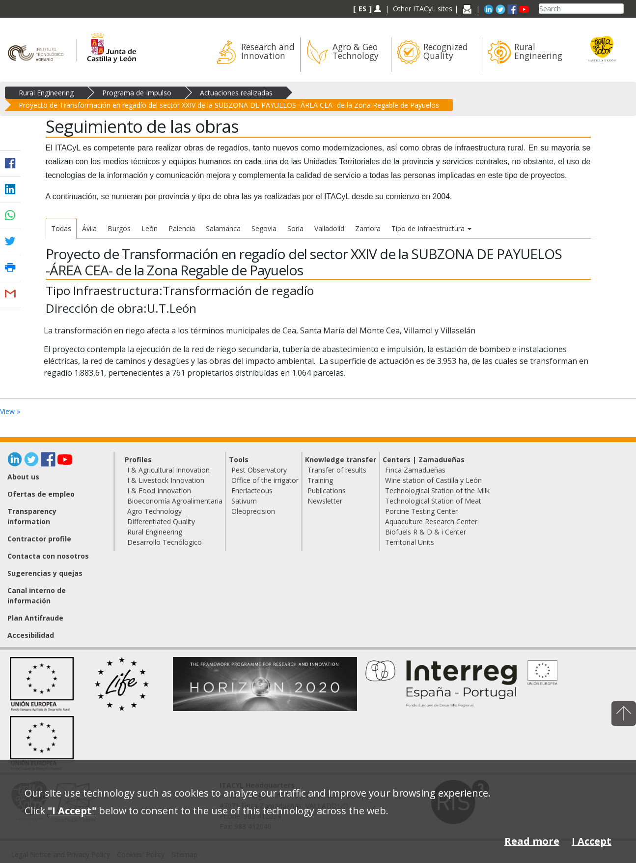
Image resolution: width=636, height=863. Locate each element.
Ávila (89, 228)
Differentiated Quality (161, 521)
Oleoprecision (253, 511)
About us (23, 476)
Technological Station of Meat (433, 501)
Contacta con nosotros (48, 556)
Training (320, 480)
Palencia (181, 228)
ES (362, 8)
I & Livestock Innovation (165, 480)
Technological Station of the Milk (437, 490)
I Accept (591, 841)
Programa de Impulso (136, 92)
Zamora (368, 228)
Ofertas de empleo (41, 494)
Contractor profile (39, 538)
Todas (61, 228)
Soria (295, 228)
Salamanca (223, 228)
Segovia (264, 228)
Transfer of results (336, 470)
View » (10, 411)
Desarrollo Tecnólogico (164, 542)
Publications (326, 490)
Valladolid (329, 228)
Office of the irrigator (265, 480)
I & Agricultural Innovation (168, 470)
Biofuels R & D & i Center (425, 531)
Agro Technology (154, 511)
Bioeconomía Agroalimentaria (174, 501)
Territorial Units (409, 542)
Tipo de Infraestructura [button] (431, 228)
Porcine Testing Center (421, 511)
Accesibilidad (30, 635)
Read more (531, 841)
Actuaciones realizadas (236, 92)
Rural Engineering (46, 92)
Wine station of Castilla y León (433, 480)
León (149, 228)
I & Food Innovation (159, 490)
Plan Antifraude (35, 618)
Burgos (119, 228)
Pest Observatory (259, 470)
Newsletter (324, 501)
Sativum (244, 501)
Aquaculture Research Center (431, 521)
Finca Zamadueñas (415, 470)
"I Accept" (72, 810)
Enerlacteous (252, 490)
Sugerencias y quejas (45, 573)
